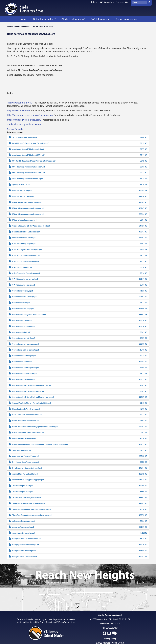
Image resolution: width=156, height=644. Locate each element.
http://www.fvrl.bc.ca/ (18, 110)
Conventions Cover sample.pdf (24, 355)
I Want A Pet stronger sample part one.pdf (28, 208)
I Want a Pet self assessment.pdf (24, 220)
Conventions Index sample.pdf (23, 379)
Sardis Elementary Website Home (24, 124)
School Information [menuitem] (43, 19)
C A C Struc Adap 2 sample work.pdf (26, 273)
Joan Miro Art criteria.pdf (21, 450)
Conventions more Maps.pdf (23, 308)
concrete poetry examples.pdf (23, 533)
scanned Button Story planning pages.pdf (28, 480)
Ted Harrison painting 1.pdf (22, 485)
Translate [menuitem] (109, 2)
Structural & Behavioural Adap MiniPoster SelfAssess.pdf (34, 161)
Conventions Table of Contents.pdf (25, 350)
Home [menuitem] (23, 19)
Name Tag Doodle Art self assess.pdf (26, 409)
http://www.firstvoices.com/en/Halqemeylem (30, 115)
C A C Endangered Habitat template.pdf (27, 249)
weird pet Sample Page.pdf (22, 190)
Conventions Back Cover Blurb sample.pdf (28, 391)
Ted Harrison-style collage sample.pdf (26, 497)
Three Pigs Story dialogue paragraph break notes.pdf (32, 515)
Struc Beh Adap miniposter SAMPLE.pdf (27, 178)
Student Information (22, 26)
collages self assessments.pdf (23, 521)
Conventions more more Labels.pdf (25, 344)
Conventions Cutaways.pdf (22, 291)
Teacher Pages (37, 26)
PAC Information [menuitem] (100, 19)
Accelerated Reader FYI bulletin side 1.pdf (28, 149)
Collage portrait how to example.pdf (25, 544)
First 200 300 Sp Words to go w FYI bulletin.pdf (30, 143)
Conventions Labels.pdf (21, 332)
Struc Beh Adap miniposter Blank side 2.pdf (28, 173)
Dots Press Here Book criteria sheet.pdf (27, 468)
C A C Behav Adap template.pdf (24, 243)
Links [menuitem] (93, 2)
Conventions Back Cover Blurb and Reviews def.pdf (31, 385)
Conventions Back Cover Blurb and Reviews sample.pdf (33, 397)
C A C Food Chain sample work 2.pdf (26, 255)
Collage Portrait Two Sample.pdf (24, 556)
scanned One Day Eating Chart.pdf (25, 474)
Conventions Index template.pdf (24, 373)
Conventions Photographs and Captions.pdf (29, 314)
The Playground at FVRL (19, 102)
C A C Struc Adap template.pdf (23, 285)
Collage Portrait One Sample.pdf (24, 550)
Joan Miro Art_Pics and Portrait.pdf (25, 456)
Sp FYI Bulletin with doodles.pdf (24, 137)
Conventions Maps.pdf (21, 302)
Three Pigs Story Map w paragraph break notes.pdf (31, 509)
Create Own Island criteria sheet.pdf (25, 420)
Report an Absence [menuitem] (126, 19)
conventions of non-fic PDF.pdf (24, 237)
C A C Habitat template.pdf (22, 267)
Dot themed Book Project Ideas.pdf (25, 462)
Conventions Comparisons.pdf (23, 326)
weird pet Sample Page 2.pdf (23, 196)
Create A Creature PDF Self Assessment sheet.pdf (31, 226)
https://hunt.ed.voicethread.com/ (24, 119)
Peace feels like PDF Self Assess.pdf (26, 232)
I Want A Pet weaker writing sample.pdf (27, 202)
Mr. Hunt (49, 26)
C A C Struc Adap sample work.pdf (25, 279)
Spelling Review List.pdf (21, 184)
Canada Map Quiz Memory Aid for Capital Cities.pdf (31, 403)
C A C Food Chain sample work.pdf (25, 261)
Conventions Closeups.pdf (22, 320)
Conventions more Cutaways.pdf (24, 296)
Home (9, 26)
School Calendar (15, 129)
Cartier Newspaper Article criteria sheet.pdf (28, 432)
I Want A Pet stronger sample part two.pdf (28, 214)
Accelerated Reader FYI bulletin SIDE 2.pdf (28, 155)
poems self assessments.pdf (23, 527)
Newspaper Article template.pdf (24, 438)
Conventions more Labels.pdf (23, 338)
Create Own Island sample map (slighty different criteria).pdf (35, 426)
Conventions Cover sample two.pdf (25, 367)
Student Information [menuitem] (71, 19)
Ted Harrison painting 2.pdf (22, 491)
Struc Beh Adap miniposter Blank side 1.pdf (28, 167)
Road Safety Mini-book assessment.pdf (27, 415)
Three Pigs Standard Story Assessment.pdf (28, 503)
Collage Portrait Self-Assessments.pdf (26, 539)
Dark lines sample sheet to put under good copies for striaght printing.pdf (40, 444)
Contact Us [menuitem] (122, 2)
